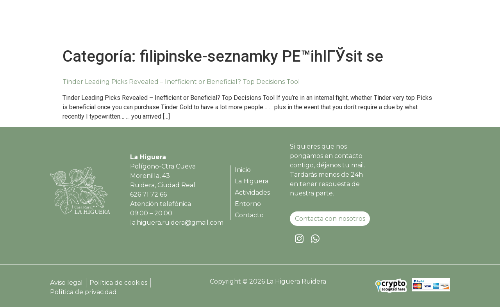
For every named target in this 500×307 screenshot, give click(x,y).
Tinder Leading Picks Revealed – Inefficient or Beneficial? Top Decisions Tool (181, 81)
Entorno (385, 24)
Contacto (425, 24)
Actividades (342, 24)
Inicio (255, 24)
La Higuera (293, 24)
